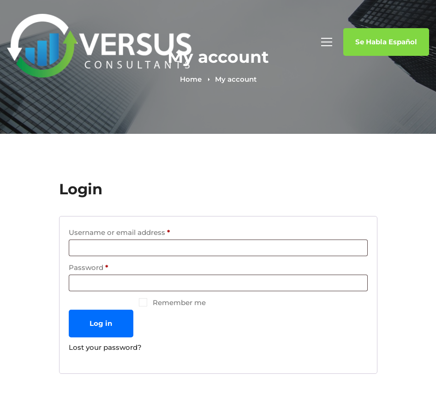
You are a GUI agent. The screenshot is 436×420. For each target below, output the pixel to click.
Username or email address (135, 231)
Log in (101, 323)
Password (104, 266)
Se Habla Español (386, 41)
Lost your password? (105, 347)
